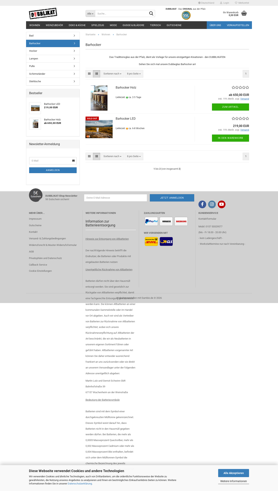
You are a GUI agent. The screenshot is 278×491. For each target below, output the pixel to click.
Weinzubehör (54, 25)
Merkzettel (242, 3)
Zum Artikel (230, 107)
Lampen (33, 58)
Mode (113, 25)
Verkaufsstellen (238, 25)
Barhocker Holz (126, 87)
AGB (31, 251)
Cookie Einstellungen (40, 270)
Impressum (35, 218)
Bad (31, 35)
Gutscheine (174, 25)
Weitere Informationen (233, 481)
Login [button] (224, 3)
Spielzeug (97, 25)
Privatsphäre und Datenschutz (45, 258)
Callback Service (38, 264)
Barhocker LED (126, 118)
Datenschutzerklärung (80, 483)
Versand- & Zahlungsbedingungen (47, 238)
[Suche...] (90, 13)
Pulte (32, 66)
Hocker (33, 50)
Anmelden (53, 170)
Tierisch (155, 25)
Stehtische (35, 81)
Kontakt (33, 231)
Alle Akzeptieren (234, 473)
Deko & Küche (77, 25)
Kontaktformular (207, 218)
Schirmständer (37, 73)
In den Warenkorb (230, 138)
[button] (206, 3)
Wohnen (34, 25)
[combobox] (112, 74)
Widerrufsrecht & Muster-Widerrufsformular (53, 245)
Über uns (215, 25)
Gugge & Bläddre (133, 25)
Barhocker (34, 43)
